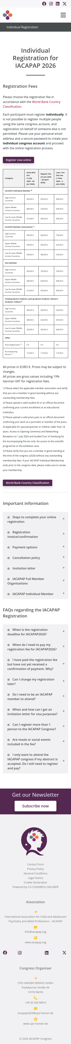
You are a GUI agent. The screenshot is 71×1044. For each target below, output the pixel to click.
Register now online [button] (18, 160)
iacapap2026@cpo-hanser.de (35, 1013)
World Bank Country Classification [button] (27, 483)
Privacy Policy (35, 869)
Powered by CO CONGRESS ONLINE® (35, 887)
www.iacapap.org (35, 942)
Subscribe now (35, 806)
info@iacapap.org (35, 932)
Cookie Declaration (35, 882)
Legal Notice (35, 878)
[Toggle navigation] (63, 15)
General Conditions (35, 873)
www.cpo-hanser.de (35, 1023)
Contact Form (35, 864)
